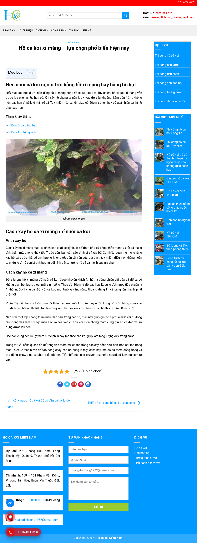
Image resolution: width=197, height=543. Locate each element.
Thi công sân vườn (167, 65)
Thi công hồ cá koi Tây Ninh (176, 143)
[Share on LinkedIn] (88, 384)
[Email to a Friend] (74, 384)
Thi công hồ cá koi (167, 55)
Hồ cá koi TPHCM (172, 234)
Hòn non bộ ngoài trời (178, 222)
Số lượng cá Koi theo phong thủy (177, 247)
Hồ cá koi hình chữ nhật (175, 193)
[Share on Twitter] (67, 384)
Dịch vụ (42, 30)
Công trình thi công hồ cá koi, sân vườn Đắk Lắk (176, 263)
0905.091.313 (163, 13)
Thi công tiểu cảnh (167, 74)
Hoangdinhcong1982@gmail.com (173, 17)
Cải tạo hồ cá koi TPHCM (177, 180)
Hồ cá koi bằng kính (23, 132)
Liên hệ (86, 30)
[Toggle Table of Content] (28, 73)
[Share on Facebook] (60, 384)
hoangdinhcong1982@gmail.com (36, 520)
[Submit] (125, 15)
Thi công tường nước (168, 92)
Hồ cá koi (74, 42)
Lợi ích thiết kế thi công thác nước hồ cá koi (178, 207)
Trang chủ (10, 30)
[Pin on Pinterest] (81, 384)
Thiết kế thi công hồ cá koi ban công (115, 403)
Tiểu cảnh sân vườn (147, 463)
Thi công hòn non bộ (168, 83)
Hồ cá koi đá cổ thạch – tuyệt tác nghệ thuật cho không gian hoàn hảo (177, 162)
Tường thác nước (145, 458)
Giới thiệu (26, 30)
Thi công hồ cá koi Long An (176, 131)
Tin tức (74, 30)
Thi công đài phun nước (170, 101)
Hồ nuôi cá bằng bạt (23, 125)
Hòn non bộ (141, 453)
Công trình (58, 30)
